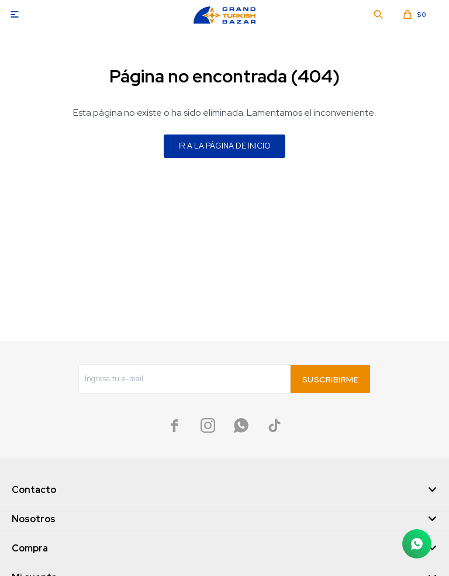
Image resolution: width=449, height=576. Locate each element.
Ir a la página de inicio (224, 146)
